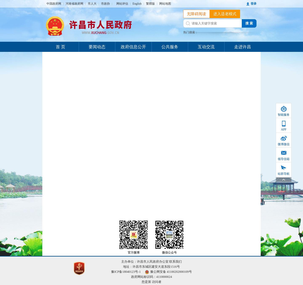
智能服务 (284, 114)
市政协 (105, 3)
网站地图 (165, 3)
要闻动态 (97, 46)
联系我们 (175, 261)
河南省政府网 (74, 3)
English (137, 3)
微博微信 (284, 144)
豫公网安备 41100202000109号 (168, 271)
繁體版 (150, 3)
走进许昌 (242, 46)
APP (283, 129)
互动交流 (206, 46)
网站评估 (122, 3)
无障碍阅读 (196, 14)
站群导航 (284, 173)
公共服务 (169, 46)
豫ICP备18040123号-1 (126, 271)
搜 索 (249, 23)
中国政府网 (54, 3)
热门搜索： (190, 32)
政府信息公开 (133, 46)
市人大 (92, 3)
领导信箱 (284, 159)
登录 (253, 3)
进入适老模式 (225, 14)
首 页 (60, 46)
